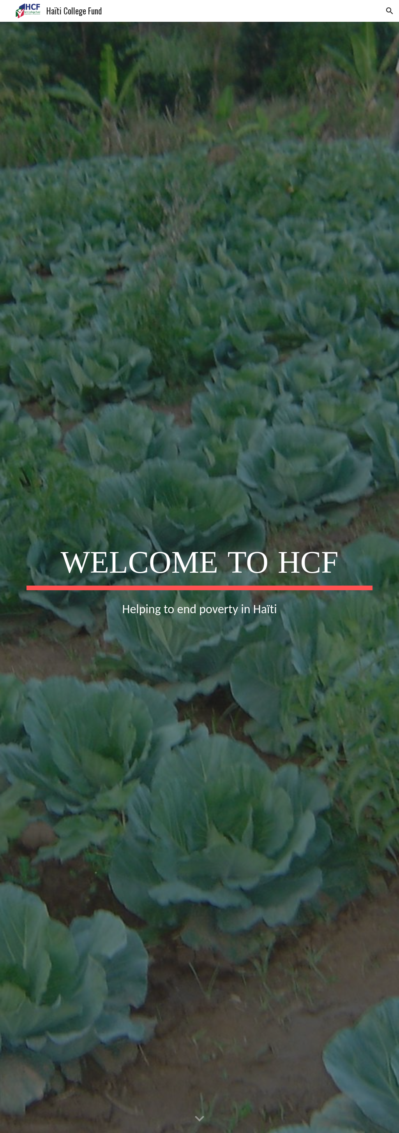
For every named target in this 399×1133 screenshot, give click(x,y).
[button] (389, 11)
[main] (199, 564)
